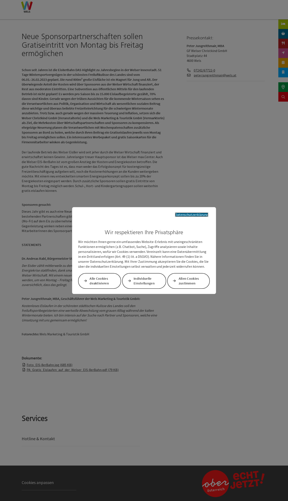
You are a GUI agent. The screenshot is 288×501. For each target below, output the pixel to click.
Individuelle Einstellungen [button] (144, 281)
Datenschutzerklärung (191, 214)
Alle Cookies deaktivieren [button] (99, 281)
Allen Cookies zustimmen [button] (189, 281)
